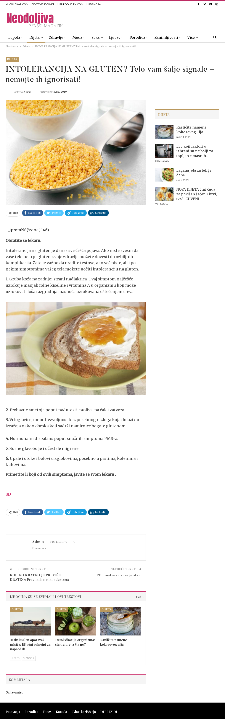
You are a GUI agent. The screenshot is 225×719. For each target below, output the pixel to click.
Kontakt (61, 712)
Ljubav (114, 37)
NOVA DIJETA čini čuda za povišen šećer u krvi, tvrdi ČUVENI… (196, 194)
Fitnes (47, 712)
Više (191, 37)
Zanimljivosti (166, 37)
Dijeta (34, 37)
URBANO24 (94, 4)
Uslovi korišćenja (84, 712)
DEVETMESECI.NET (43, 4)
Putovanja (13, 712)
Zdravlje (56, 37)
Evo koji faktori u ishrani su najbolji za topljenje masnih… (194, 151)
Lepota (14, 37)
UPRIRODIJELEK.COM (70, 4)
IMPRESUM (108, 712)
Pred (15, 658)
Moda (77, 37)
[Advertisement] (168, 19)
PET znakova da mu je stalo (119, 575)
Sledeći (28, 658)
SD (8, 494)
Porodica (137, 37)
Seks (96, 37)
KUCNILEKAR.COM (17, 4)
